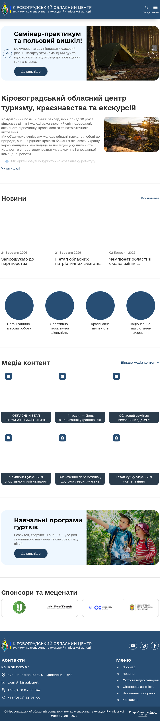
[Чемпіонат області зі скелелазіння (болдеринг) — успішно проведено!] (134, 235)
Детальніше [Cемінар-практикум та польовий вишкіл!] (31, 71)
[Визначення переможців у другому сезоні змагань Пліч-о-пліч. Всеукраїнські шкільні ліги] (80, 458)
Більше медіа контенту (140, 362)
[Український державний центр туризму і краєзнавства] (19, 608)
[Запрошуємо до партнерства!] (26, 235)
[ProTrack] (60, 608)
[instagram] (144, 646)
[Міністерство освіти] (100, 608)
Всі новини (150, 198)
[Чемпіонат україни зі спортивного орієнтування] (26, 458)
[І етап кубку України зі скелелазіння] (134, 458)
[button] (152, 53)
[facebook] (155, 646)
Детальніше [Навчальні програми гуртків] (31, 553)
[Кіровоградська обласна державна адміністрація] (141, 608)
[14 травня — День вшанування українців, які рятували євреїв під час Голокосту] (80, 396)
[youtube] (133, 646)
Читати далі (10, 168)
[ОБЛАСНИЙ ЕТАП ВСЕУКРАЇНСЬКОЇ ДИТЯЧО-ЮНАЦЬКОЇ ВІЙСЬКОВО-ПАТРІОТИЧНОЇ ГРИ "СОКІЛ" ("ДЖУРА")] (26, 396)
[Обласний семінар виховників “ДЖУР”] (134, 396)
